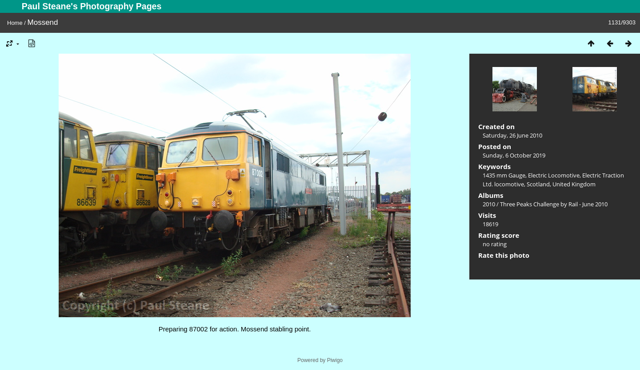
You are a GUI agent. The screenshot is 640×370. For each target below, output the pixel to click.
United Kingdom (574, 184)
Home (15, 23)
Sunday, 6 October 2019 (514, 155)
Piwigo (335, 360)
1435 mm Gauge (504, 175)
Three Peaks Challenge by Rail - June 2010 (554, 204)
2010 (489, 204)
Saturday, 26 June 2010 (512, 135)
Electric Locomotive (554, 175)
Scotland (538, 184)
